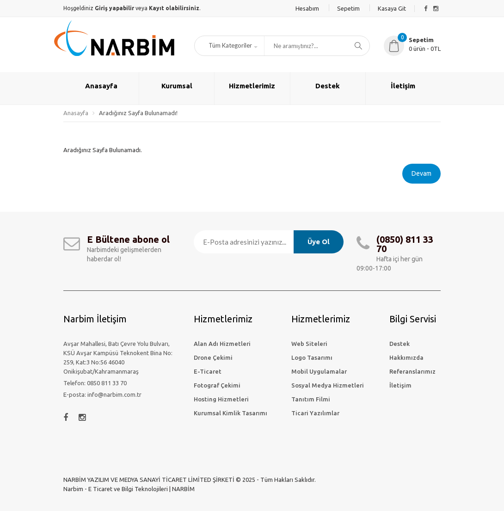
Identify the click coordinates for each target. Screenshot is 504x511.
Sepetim (348, 8)
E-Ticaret (207, 371)
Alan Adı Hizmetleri (222, 343)
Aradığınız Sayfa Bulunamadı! (138, 113)
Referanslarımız (412, 371)
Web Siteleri (309, 343)
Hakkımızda (406, 357)
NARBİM (183, 489)
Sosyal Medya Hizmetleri (327, 385)
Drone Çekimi (213, 357)
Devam (421, 173)
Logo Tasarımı (311, 357)
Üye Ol (318, 242)
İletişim (400, 385)
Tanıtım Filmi (310, 399)
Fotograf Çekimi (217, 385)
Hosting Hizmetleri (221, 399)
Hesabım (307, 8)
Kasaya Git (392, 8)
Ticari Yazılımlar (315, 413)
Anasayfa (75, 113)
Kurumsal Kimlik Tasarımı (230, 413)
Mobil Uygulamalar (319, 371)
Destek (399, 343)
